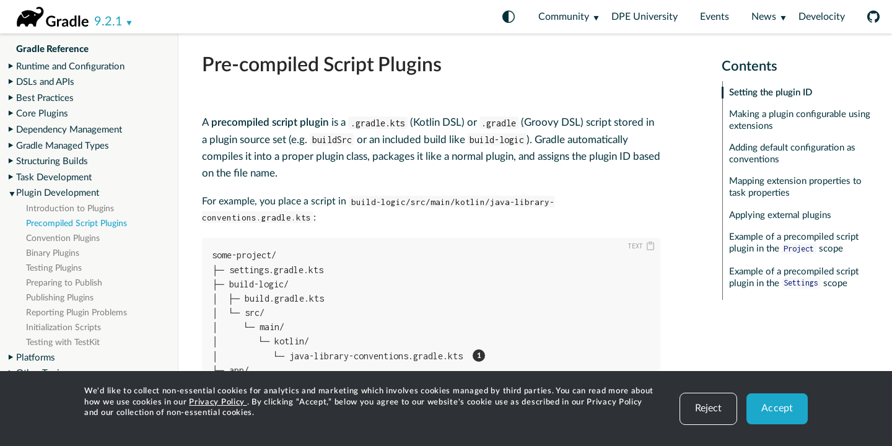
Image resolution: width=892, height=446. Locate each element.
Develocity (821, 17)
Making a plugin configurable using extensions (799, 120)
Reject (708, 408)
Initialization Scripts (63, 327)
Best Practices (45, 98)
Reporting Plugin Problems (76, 312)
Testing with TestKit (63, 342)
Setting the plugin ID (770, 92)
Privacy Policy (218, 402)
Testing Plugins (54, 268)
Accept (777, 408)
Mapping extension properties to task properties (795, 187)
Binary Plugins (52, 253)
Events (714, 17)
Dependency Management (69, 129)
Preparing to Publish (64, 283)
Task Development (54, 177)
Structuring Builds (52, 161)
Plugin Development (57, 193)
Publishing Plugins (60, 298)
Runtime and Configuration (70, 66)
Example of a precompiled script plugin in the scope (794, 243)
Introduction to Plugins (70, 208)
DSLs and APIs (45, 82)
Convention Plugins (63, 238)
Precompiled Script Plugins (76, 223)
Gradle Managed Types (62, 146)
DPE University (644, 17)
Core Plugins (42, 113)
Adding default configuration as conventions (792, 153)
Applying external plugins (780, 215)
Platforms (35, 357)
